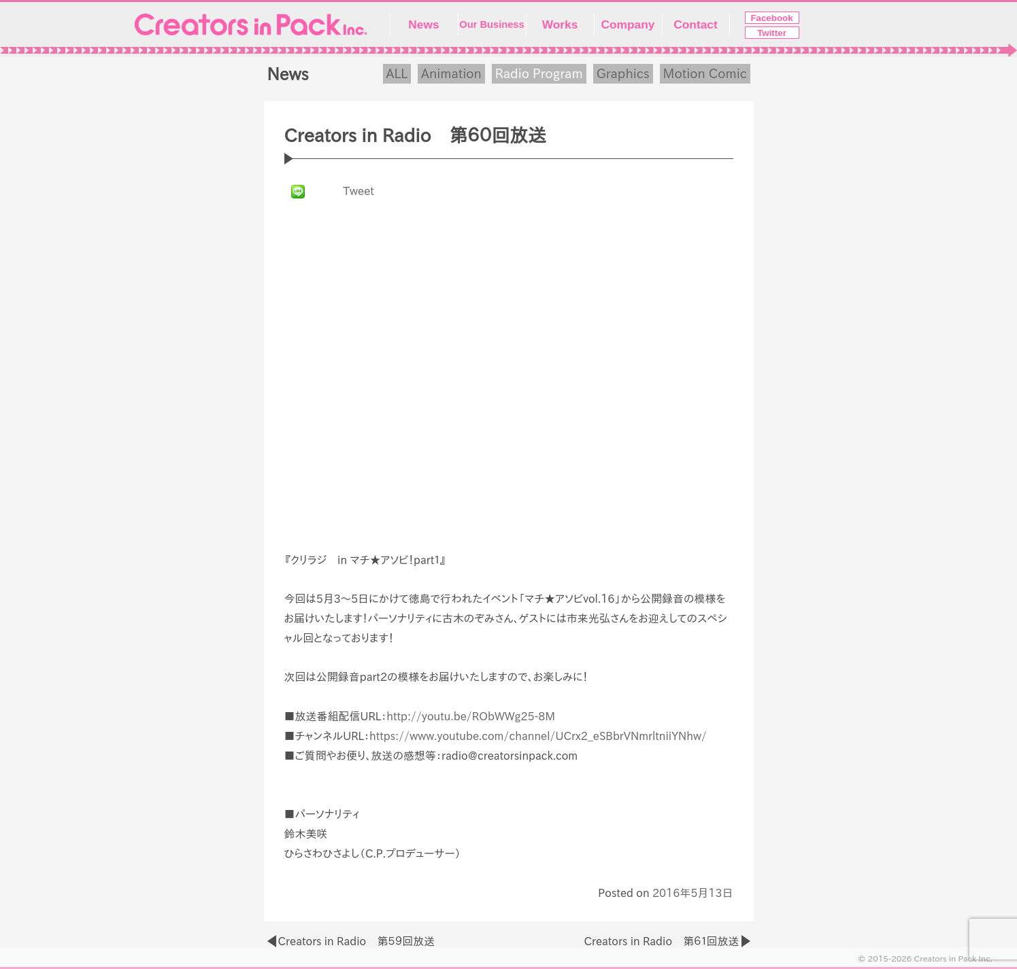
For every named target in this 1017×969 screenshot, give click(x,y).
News (423, 24)
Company (628, 24)
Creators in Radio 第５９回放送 (356, 941)
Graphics (623, 73)
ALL (397, 73)
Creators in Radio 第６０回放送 (415, 135)
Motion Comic (705, 73)
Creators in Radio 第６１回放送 (661, 941)
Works (560, 24)
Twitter (771, 33)
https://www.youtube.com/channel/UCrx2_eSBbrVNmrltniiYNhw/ (538, 735)
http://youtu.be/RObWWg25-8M (470, 716)
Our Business (491, 24)
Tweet (359, 191)
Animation (451, 73)
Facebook (771, 18)
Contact (695, 24)
